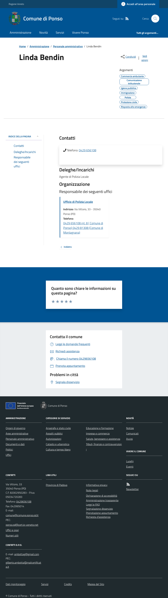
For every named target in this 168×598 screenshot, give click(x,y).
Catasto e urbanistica (57, 444)
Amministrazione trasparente (102, 500)
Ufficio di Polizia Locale (78, 202)
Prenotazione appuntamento (102, 513)
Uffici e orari (12, 530)
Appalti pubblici (54, 433)
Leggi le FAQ (93, 505)
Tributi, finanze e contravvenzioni (104, 447)
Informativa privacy (96, 485)
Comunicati (132, 433)
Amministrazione (20, 32)
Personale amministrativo (68, 46)
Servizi (60, 32)
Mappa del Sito (96, 584)
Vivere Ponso (80, 32)
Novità (43, 32)
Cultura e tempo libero (58, 449)
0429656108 (23, 502)
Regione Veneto (16, 4)
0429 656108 (87, 150)
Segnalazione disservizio (99, 509)
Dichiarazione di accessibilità (101, 496)
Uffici (8, 455)
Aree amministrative (17, 433)
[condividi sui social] (128, 56)
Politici (9, 449)
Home (22, 46)
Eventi (129, 467)
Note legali (92, 490)
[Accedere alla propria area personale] (138, 4)
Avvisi (129, 439)
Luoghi (130, 461)
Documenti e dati (15, 444)
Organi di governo (15, 428)
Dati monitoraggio (15, 584)
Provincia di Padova (56, 485)
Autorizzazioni (53, 439)
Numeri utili (12, 535)
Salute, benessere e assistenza (103, 439)
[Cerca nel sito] (154, 19)
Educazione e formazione (100, 428)
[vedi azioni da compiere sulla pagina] (143, 58)
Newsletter (132, 489)
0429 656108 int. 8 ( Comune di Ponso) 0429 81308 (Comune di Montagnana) (83, 228)
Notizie (130, 428)
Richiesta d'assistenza (98, 517)
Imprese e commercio (98, 433)
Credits (68, 584)
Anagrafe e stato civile (58, 428)
